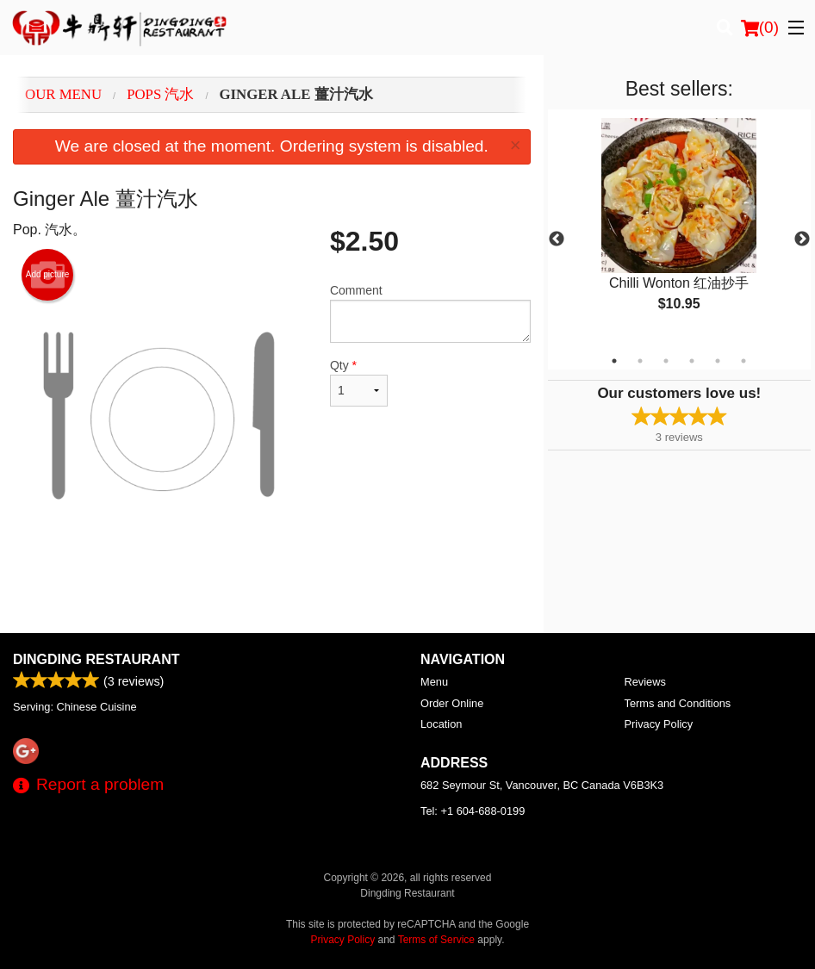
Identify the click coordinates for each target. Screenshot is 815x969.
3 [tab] (666, 361)
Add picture (48, 275)
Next (802, 239)
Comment (430, 313)
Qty (359, 382)
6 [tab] (743, 361)
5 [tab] (717, 361)
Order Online (451, 703)
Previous (556, 239)
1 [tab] (614, 361)
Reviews (645, 681)
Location (441, 723)
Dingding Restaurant (96, 659)
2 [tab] (640, 361)
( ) (760, 27)
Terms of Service (436, 940)
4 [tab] (691, 361)
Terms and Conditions (678, 703)
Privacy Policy (659, 723)
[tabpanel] (679, 229)
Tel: (472, 810)
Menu (434, 681)
